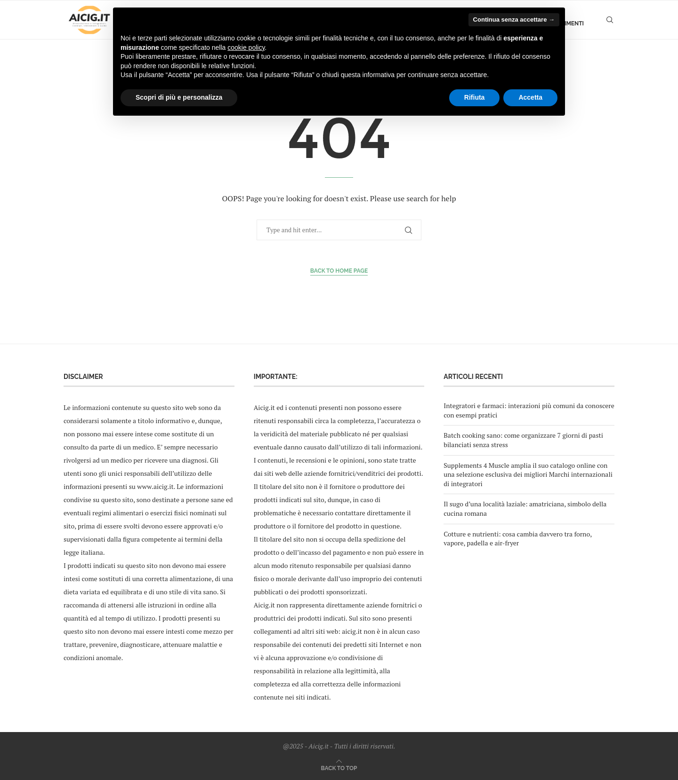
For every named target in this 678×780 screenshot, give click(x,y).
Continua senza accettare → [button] (514, 19)
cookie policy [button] (246, 47)
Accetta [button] (530, 97)
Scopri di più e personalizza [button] (179, 97)
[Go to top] (339, 767)
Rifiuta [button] (474, 97)
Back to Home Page (339, 271)
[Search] (609, 23)
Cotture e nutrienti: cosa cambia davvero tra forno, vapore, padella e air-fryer (517, 538)
